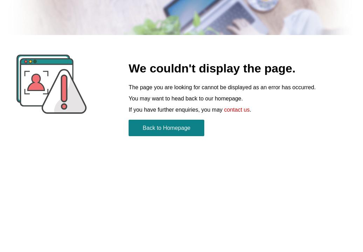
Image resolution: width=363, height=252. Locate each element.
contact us (237, 110)
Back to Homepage (166, 128)
